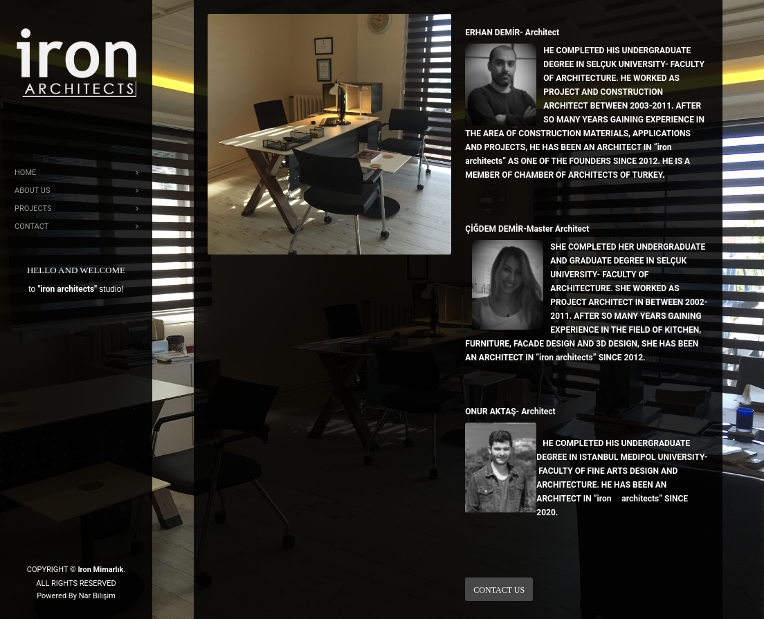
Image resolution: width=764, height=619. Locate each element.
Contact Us (499, 590)
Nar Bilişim (97, 595)
